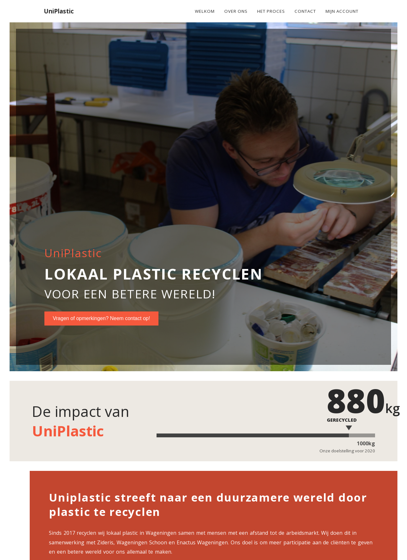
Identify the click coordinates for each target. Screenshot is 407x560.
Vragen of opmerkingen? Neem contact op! (101, 318)
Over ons (236, 11)
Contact (305, 11)
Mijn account (342, 11)
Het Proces (271, 11)
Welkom (205, 11)
